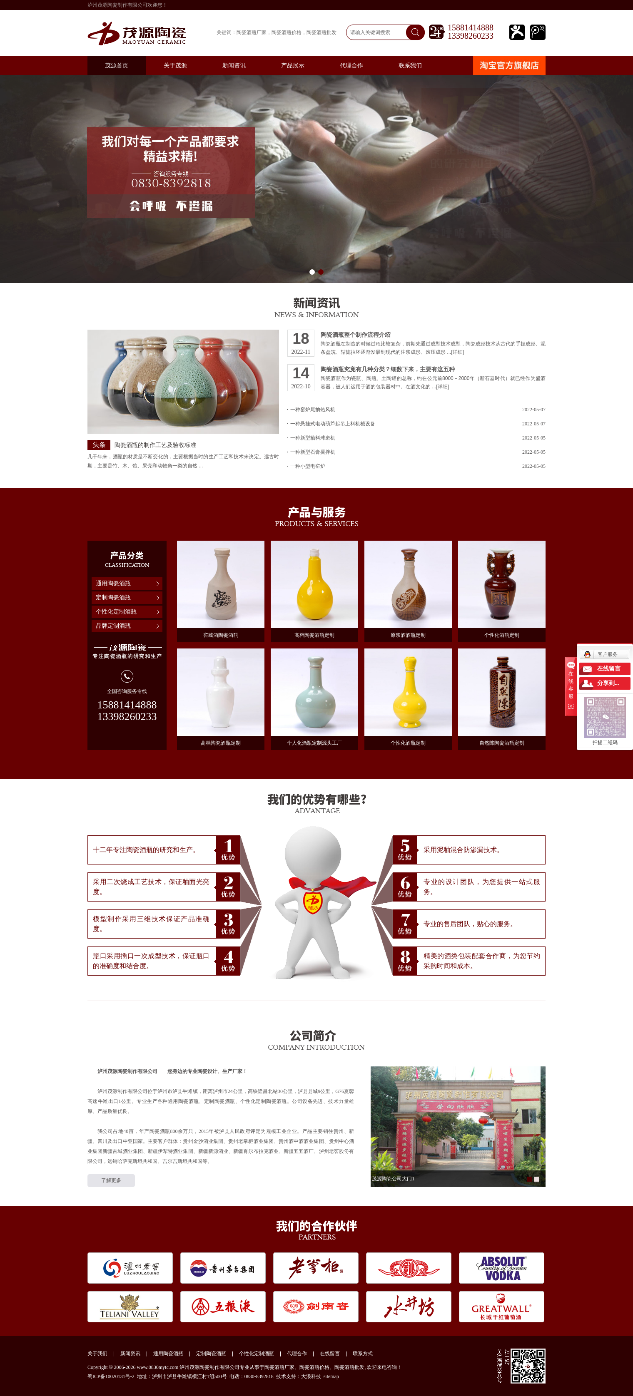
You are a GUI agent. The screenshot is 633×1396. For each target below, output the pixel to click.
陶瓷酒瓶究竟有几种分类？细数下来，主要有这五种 (388, 369)
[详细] (457, 352)
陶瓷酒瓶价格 (287, 32)
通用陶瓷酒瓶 (113, 583)
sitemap (331, 1376)
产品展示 (292, 65)
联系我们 (410, 65)
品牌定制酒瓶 (113, 626)
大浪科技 (311, 1376)
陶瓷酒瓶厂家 (252, 32)
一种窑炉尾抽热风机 (418, 409)
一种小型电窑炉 (418, 466)
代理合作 (351, 65)
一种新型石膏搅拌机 (418, 452)
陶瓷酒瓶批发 (321, 32)
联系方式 (363, 1353)
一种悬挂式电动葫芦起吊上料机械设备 (418, 424)
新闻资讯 (234, 65)
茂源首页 (116, 65)
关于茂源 (175, 65)
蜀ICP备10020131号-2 (111, 1376)
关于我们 (97, 1353)
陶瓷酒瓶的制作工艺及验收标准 (155, 445)
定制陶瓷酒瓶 (113, 597)
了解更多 (111, 1180)
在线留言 (330, 1353)
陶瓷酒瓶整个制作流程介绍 (356, 334)
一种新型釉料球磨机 (418, 438)
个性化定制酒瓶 (116, 612)
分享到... (608, 683)
